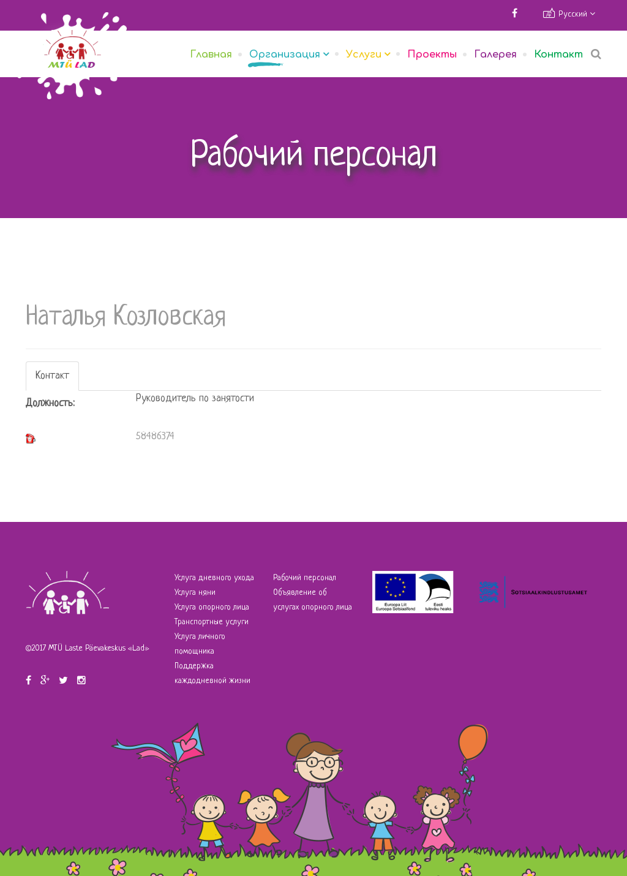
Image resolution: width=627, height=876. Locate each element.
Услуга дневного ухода (214, 578)
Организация (284, 54)
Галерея (495, 54)
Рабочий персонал (304, 578)
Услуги (363, 54)
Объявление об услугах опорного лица (312, 600)
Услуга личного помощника (200, 644)
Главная (211, 54)
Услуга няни (195, 592)
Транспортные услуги (212, 622)
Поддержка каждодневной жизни (212, 673)
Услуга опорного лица (212, 607)
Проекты (432, 54)
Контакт (558, 54)
